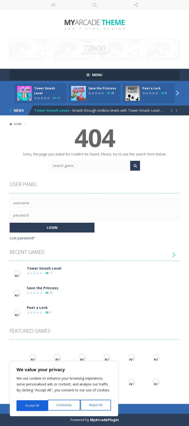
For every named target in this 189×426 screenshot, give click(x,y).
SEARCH (94, 5)
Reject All (64, 405)
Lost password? (22, 238)
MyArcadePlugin (104, 419)
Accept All (96, 405)
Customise (32, 405)
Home (17, 124)
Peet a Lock (151, 88)
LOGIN (53, 5)
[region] (64, 390)
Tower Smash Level (51, 110)
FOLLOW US (135, 5)
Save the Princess (102, 88)
